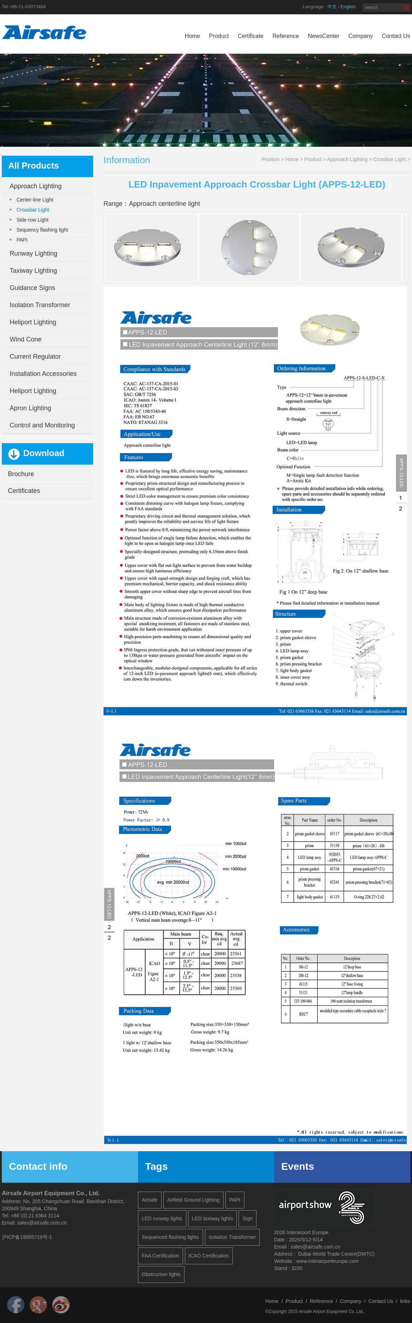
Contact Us (396, 36)
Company (360, 36)
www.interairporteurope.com (327, 1261)
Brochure (21, 474)
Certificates (24, 490)
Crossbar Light (389, 159)
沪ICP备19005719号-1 (27, 1237)
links (405, 1301)
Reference (286, 36)
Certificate (250, 36)
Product (219, 36)
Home (192, 36)
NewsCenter (323, 36)
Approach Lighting (347, 159)
